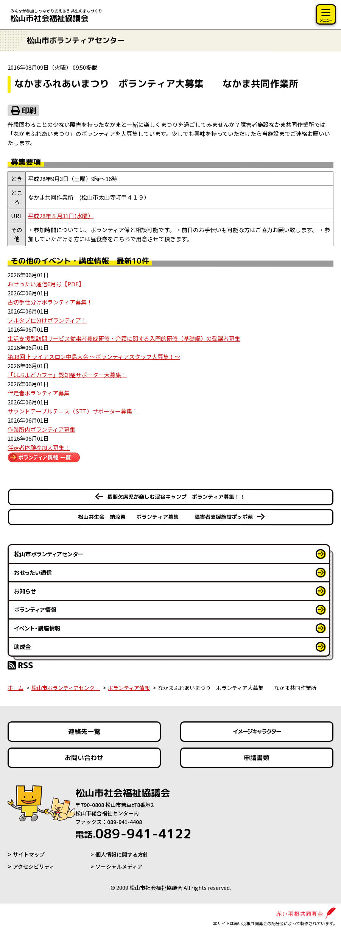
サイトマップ (29, 854)
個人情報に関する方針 (121, 854)
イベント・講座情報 (37, 628)
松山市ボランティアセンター (49, 554)
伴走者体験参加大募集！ (39, 447)
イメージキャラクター (257, 731)
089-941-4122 (133, 833)
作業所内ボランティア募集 (41, 429)
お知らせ (25, 591)
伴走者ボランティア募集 (39, 393)
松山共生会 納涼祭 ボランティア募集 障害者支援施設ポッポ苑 (165, 516)
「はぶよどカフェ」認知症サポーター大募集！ (67, 375)
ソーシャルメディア (119, 866)
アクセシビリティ (33, 866)
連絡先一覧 (84, 731)
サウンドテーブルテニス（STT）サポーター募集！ (73, 411)
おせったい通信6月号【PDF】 (46, 284)
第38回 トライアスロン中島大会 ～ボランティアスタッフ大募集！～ (94, 357)
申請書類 (257, 757)
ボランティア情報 (35, 609)
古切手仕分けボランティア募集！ (50, 302)
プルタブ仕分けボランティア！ (47, 320)
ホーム (15, 687)
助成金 (22, 647)
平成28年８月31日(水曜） (60, 216)
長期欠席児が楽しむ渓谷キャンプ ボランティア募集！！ (175, 496)
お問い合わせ (84, 757)
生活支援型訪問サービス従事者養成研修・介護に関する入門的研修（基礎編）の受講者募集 (124, 338)
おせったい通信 (33, 572)
